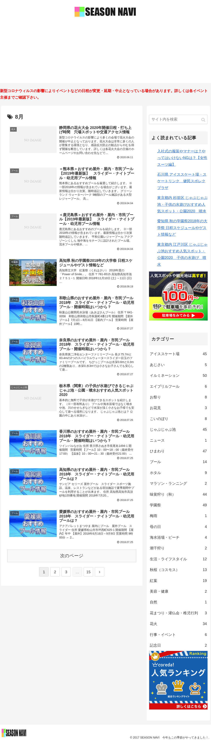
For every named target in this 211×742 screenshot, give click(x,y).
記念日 (178, 645)
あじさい (178, 365)
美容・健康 (178, 591)
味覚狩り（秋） (178, 494)
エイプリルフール (178, 386)
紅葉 (178, 580)
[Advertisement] (105, 54)
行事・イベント (178, 634)
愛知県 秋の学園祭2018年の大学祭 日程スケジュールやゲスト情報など (182, 227)
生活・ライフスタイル (178, 559)
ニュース (178, 440)
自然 (178, 602)
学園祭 (178, 505)
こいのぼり (178, 418)
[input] (178, 119)
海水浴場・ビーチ (178, 537)
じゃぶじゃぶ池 (178, 429)
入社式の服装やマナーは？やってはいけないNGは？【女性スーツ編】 (182, 158)
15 (88, 572)
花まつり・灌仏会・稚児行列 (178, 613)
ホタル (178, 472)
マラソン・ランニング (178, 483)
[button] (204, 120)
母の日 (178, 526)
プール (178, 462)
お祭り (178, 397)
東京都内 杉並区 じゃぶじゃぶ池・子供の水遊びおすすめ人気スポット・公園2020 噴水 (182, 204)
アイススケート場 (178, 354)
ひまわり (178, 451)
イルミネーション (178, 375)
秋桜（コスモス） (178, 569)
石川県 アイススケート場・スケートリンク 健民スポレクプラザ (181, 181)
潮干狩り (178, 548)
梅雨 (178, 516)
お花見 (178, 408)
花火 (178, 623)
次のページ (71, 556)
